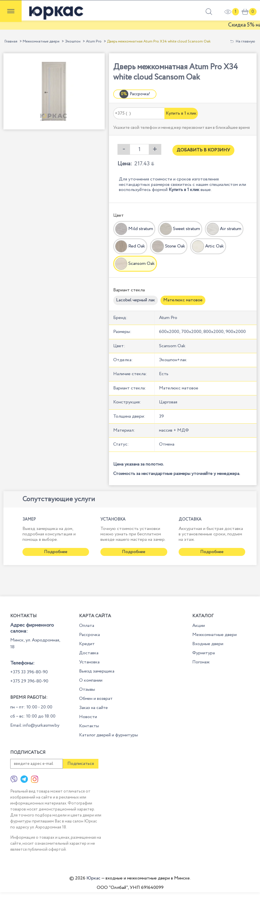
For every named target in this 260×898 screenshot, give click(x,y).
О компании (90, 680)
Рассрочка (89, 634)
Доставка (88, 653)
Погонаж (201, 662)
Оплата (86, 625)
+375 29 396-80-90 (29, 681)
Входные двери (207, 644)
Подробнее (55, 551)
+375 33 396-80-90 (29, 672)
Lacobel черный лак (135, 300)
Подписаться (80, 763)
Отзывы (87, 689)
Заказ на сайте (93, 707)
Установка (89, 662)
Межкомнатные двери (41, 41)
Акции (198, 625)
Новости (88, 717)
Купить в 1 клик (181, 113)
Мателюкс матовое (183, 300)
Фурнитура (203, 653)
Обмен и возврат (96, 698)
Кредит (87, 644)
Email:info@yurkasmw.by (34, 725)
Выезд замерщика (96, 671)
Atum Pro (94, 41)
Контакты (89, 726)
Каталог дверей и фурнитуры (108, 735)
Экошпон (73, 41)
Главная (11, 41)
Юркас (93, 878)
